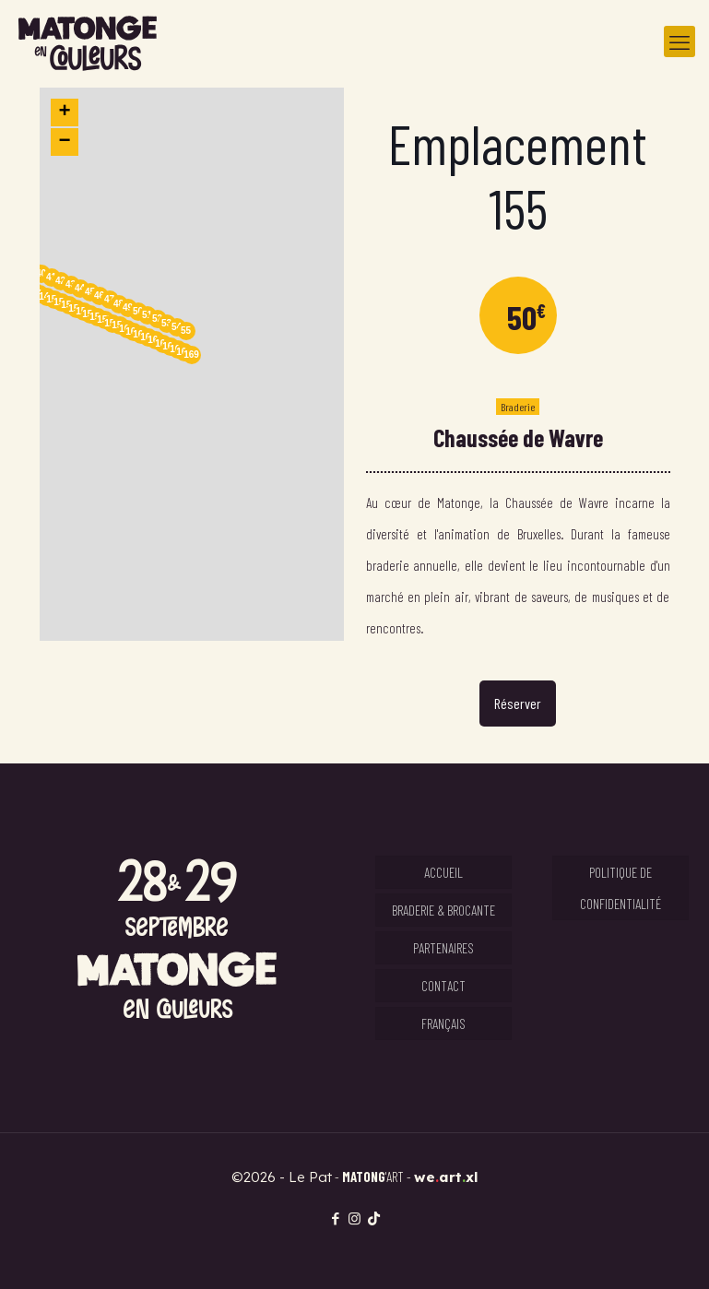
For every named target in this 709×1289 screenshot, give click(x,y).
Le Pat (310, 1177)
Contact (443, 985)
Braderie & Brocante (443, 910)
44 (80, 288)
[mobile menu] (679, 41)
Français (443, 1023)
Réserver (517, 703)
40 (41, 273)
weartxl (446, 1177)
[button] (192, 364)
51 (147, 315)
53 (166, 323)
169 (191, 354)
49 (128, 307)
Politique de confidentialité (620, 888)
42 (60, 281)
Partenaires (443, 948)
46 (99, 295)
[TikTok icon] (374, 1218)
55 (186, 330)
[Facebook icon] (335, 1218)
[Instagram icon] (354, 1218)
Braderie (518, 406)
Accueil (443, 872)
